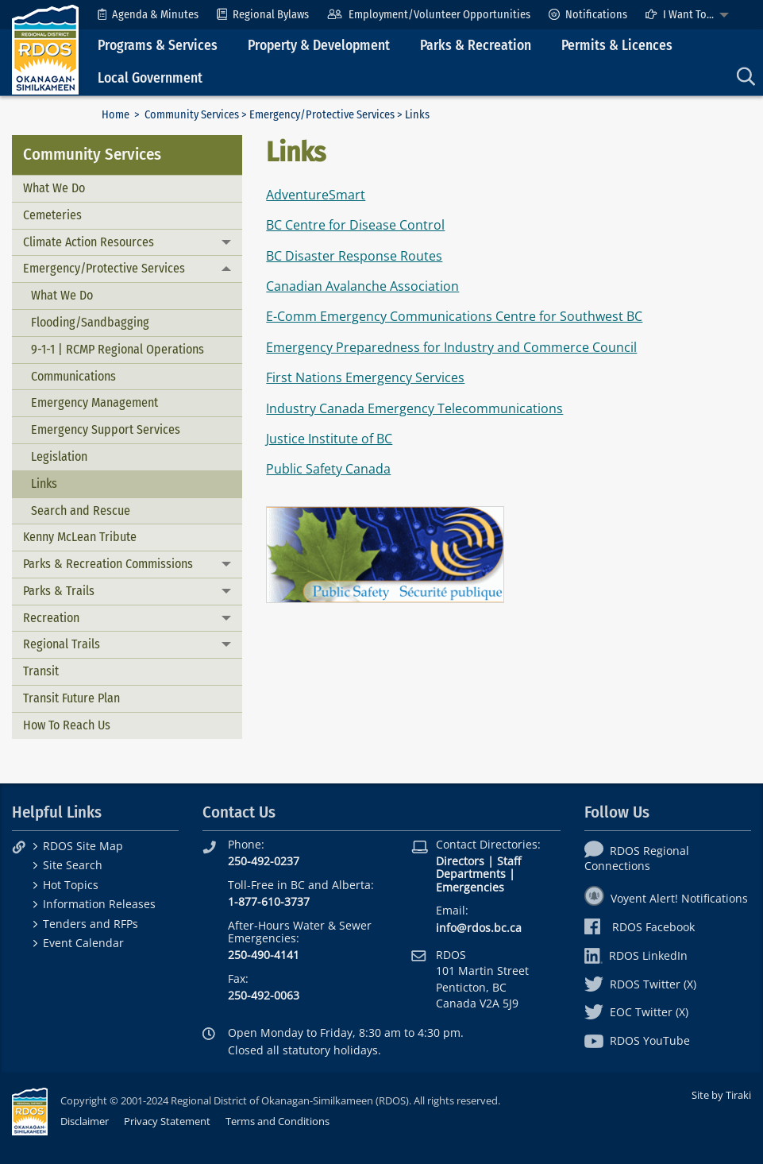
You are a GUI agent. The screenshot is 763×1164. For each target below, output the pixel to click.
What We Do (54, 187)
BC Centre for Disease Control (355, 225)
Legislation (59, 456)
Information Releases (99, 903)
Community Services (192, 115)
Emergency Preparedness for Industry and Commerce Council (451, 347)
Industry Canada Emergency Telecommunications (414, 408)
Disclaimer (84, 1121)
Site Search (72, 864)
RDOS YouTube (637, 1040)
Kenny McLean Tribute (80, 536)
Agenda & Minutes (148, 14)
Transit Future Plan (71, 698)
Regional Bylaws (263, 14)
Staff (509, 860)
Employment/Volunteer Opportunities (428, 14)
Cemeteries (52, 214)
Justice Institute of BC (329, 438)
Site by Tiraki (721, 1095)
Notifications (588, 14)
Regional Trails (61, 644)
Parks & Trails (58, 590)
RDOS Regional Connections (636, 858)
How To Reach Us (66, 725)
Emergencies (470, 887)
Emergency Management (94, 402)
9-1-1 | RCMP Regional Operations (117, 349)
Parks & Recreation (475, 45)
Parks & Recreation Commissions (108, 563)
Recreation (51, 617)
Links (44, 483)
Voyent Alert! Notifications (666, 898)
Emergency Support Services (105, 429)
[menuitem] (148, 14)
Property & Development (319, 45)
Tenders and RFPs (90, 923)
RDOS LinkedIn (636, 955)
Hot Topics (70, 884)
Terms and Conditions (277, 1121)
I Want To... (679, 14)
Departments (471, 873)
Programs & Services (158, 45)
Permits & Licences (616, 45)
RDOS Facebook (639, 926)
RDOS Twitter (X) (640, 984)
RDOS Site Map (83, 845)
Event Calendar (83, 942)
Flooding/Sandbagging (90, 322)
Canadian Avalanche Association (362, 286)
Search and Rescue (80, 510)
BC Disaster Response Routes (354, 256)
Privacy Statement (167, 1121)
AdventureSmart (315, 194)
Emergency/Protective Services (322, 115)
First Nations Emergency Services (365, 377)
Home (115, 115)
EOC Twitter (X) (636, 1011)
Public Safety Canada (328, 469)
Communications (73, 376)
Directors (460, 860)
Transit (41, 671)
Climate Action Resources (88, 241)
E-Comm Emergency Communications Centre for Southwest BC (454, 316)
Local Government (150, 78)
